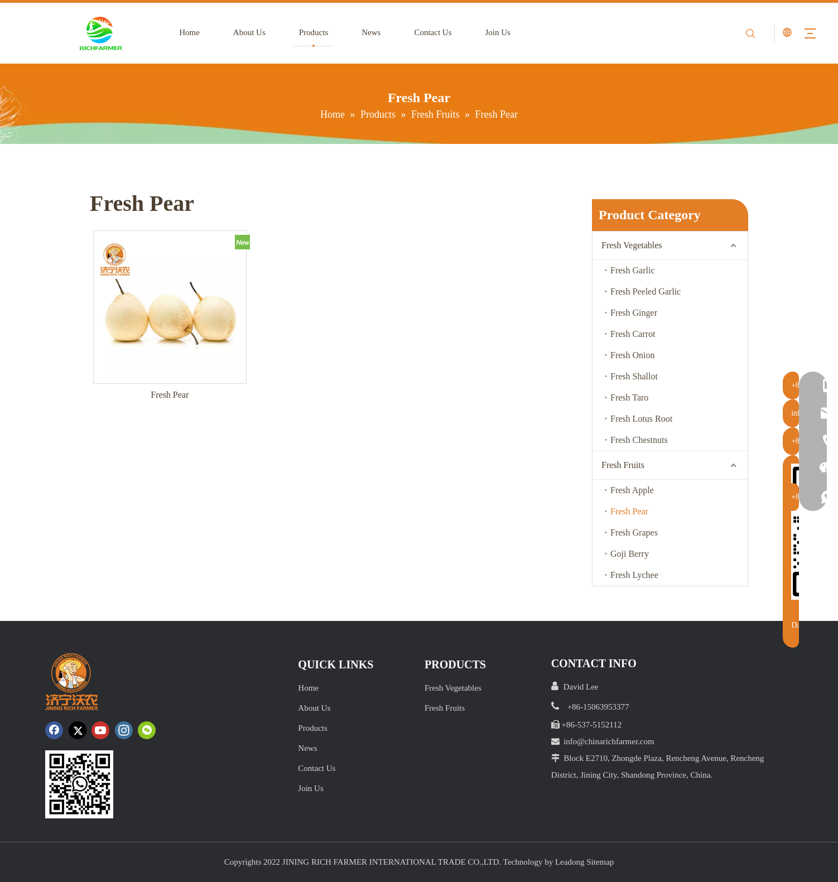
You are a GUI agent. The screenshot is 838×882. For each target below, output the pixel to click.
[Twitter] (77, 730)
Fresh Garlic (632, 270)
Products (307, 32)
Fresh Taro (629, 397)
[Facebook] (54, 730)
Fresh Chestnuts (639, 440)
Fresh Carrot (632, 334)
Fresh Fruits (622, 465)
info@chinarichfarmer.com (609, 741)
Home (183, 32)
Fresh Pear (170, 394)
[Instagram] (124, 730)
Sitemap (600, 861)
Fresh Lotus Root (641, 418)
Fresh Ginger (633, 312)
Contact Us (426, 32)
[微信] (147, 730)
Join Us (491, 32)
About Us (243, 32)
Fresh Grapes (634, 532)
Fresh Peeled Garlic (645, 291)
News (364, 32)
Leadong (569, 861)
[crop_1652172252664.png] (79, 784)
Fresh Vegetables (631, 245)
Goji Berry (629, 553)
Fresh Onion (632, 355)
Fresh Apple (632, 490)
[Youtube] (100, 730)
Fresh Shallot (634, 376)
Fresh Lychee (634, 575)
